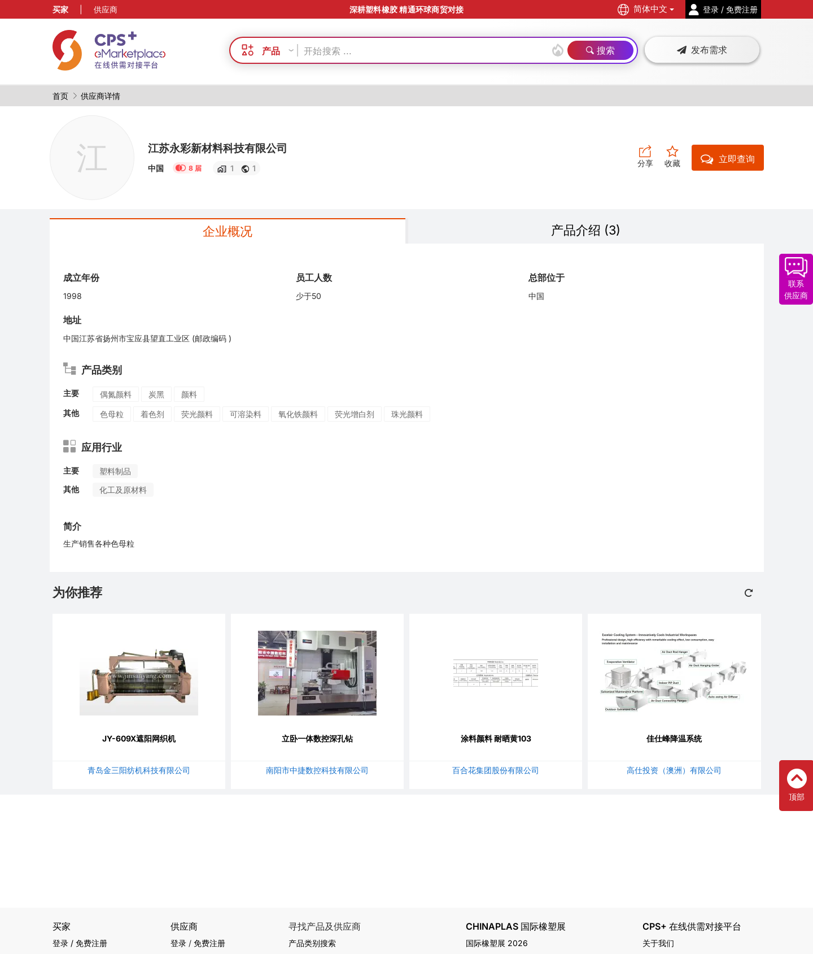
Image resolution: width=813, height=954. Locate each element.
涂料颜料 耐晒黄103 (496, 740)
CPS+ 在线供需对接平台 (691, 926)
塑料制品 (115, 473)
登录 (178, 943)
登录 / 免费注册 (80, 943)
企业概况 (227, 232)
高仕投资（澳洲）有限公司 (674, 772)
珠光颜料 (407, 415)
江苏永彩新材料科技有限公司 (228, 147)
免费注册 (209, 943)
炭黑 (156, 396)
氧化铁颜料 (298, 415)
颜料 (189, 396)
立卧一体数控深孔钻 (317, 740)
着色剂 (152, 415)
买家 (60, 9)
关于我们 (658, 943)
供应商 (105, 9)
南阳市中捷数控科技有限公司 (317, 772)
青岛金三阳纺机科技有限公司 (139, 772)
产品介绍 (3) (586, 231)
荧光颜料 (197, 415)
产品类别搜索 (312, 943)
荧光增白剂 (354, 415)
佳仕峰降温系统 (674, 740)
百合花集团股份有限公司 (495, 772)
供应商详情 (100, 96)
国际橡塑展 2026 (497, 943)
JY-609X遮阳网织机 (139, 740)
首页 (60, 96)
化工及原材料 (123, 491)
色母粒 (112, 415)
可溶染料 (245, 415)
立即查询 (728, 159)
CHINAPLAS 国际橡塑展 (516, 926)
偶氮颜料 (116, 396)
